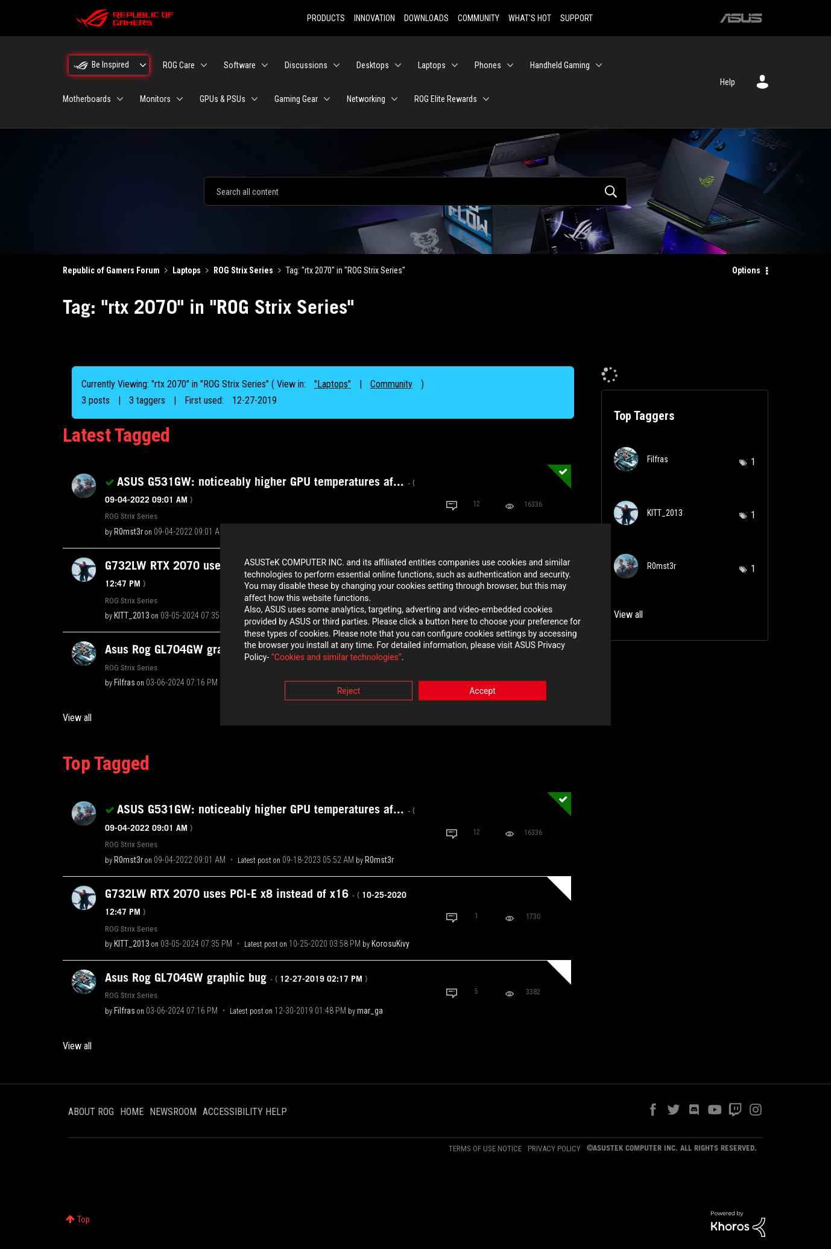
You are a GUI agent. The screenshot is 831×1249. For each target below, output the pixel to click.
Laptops (186, 270)
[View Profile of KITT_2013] (132, 615)
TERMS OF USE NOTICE (485, 1148)
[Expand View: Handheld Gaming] (599, 65)
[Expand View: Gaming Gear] (327, 99)
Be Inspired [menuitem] (110, 64)
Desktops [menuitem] (372, 65)
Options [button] (746, 270)
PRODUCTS (326, 18)
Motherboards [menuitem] (87, 99)
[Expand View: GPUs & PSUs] (254, 99)
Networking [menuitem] (366, 99)
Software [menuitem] (240, 65)
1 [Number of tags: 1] (753, 462)
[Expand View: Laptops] (455, 65)
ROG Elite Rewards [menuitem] (445, 99)
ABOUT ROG (91, 1111)
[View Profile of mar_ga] (370, 1010)
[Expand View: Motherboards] (120, 99)
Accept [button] (482, 691)
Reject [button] (349, 691)
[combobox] (415, 191)
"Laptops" (332, 384)
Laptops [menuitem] (432, 65)
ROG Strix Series (243, 270)
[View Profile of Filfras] (124, 682)
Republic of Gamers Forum (111, 270)
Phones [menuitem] (488, 65)
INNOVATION (374, 18)
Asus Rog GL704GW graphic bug (236, 977)
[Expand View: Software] (265, 65)
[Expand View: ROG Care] (204, 65)
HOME (132, 1111)
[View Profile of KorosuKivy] (390, 944)
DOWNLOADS (426, 18)
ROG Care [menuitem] (179, 65)
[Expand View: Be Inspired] (143, 65)
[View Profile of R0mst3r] (128, 531)
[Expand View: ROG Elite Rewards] (486, 99)
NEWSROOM (173, 1111)
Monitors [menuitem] (155, 99)
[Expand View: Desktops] (398, 65)
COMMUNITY (478, 18)
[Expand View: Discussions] (336, 65)
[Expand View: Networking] (394, 99)
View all (77, 717)
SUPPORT (576, 18)
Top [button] (83, 1219)
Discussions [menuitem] (306, 65)
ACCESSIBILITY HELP (245, 1111)
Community (391, 384)
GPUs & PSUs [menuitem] (222, 99)
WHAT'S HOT (529, 18)
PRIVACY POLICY (554, 1148)
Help (727, 82)
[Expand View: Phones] (510, 65)
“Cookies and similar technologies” (336, 657)
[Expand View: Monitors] (180, 99)
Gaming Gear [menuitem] (296, 99)
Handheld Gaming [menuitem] (560, 65)
